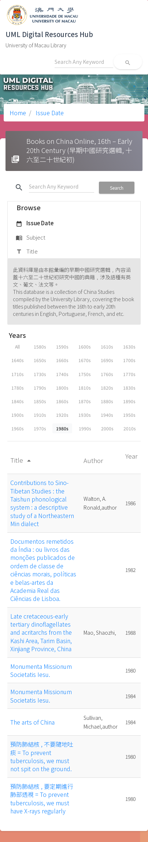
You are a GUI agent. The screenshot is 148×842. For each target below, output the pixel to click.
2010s (129, 428)
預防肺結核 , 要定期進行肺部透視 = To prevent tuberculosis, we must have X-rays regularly (41, 798)
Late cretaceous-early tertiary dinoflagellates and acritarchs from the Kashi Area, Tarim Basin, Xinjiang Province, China (41, 632)
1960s (17, 428)
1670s (84, 360)
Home (18, 112)
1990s (85, 428)
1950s (129, 415)
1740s (62, 374)
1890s (129, 401)
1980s (62, 428)
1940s (107, 415)
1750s (84, 374)
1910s (40, 415)
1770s (129, 374)
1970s (40, 428)
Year (131, 455)
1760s (107, 374)
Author (94, 460)
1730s (40, 374)
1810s (84, 387)
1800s (62, 387)
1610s (107, 346)
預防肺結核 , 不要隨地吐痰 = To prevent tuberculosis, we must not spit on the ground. (41, 756)
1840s (17, 401)
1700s (129, 360)
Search (116, 188)
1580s (40, 346)
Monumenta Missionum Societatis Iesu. (41, 670)
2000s (107, 428)
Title (27, 251)
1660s (62, 360)
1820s (107, 387)
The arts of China (32, 722)
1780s (17, 387)
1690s (107, 360)
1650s (40, 360)
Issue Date (49, 112)
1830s (129, 387)
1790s (40, 387)
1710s (17, 374)
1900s (17, 415)
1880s (107, 401)
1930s (84, 415)
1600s (84, 346)
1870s (84, 401)
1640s (17, 360)
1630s (129, 346)
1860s (62, 401)
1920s (62, 415)
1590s (62, 346)
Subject (30, 238)
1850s (40, 401)
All (17, 346)
